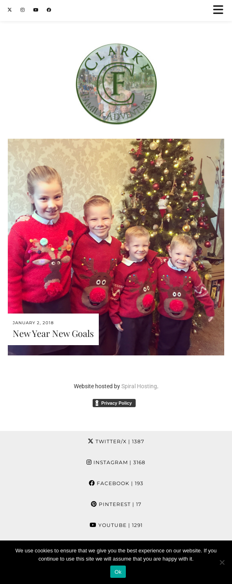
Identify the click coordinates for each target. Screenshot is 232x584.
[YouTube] (36, 10)
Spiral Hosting (139, 386)
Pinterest (116, 504)
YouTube (116, 525)
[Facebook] (49, 10)
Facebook (116, 483)
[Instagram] (22, 10)
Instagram (116, 462)
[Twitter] (9, 10)
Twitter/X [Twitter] (116, 441)
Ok (117, 572)
